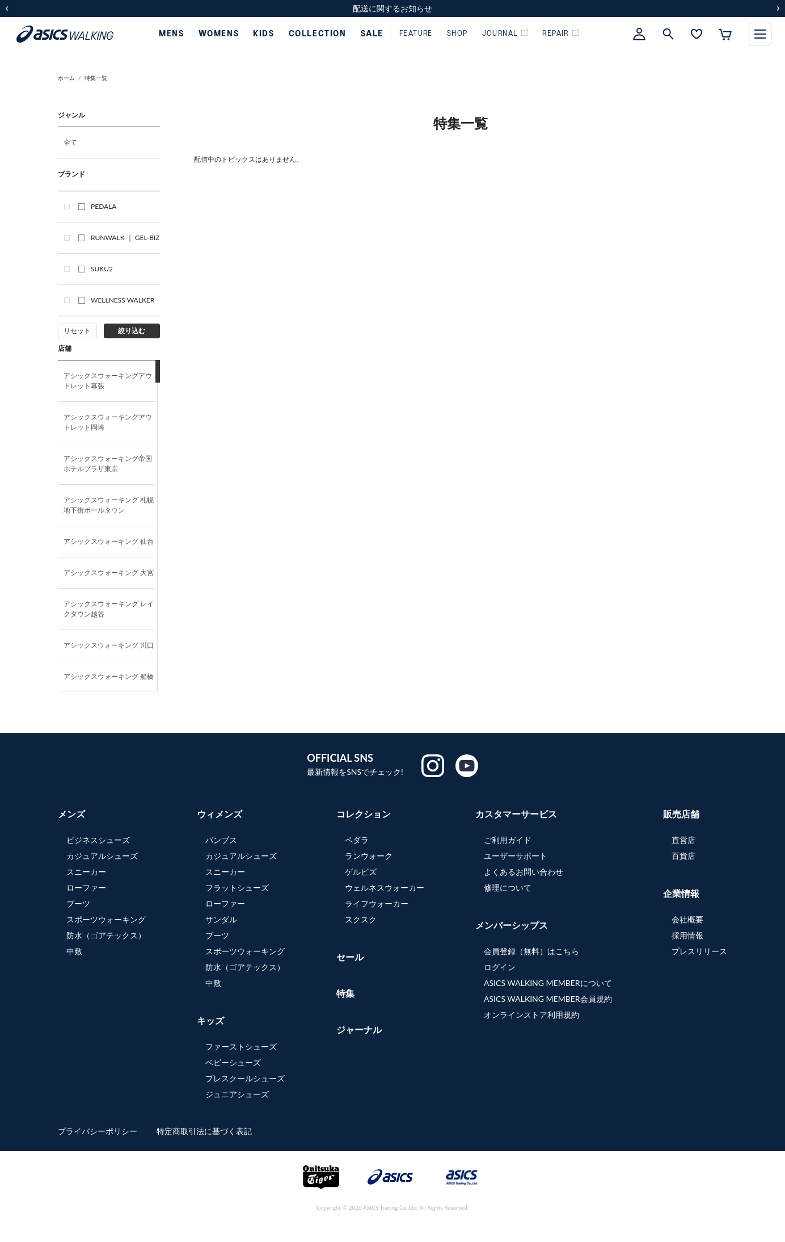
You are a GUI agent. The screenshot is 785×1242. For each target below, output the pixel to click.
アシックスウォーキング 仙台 (112, 541)
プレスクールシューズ (245, 1078)
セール (350, 956)
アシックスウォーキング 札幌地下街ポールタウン (109, 505)
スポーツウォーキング (106, 919)
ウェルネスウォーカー (384, 887)
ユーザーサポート (515, 856)
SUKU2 (95, 269)
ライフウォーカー (376, 903)
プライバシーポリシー (99, 1131)
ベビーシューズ (233, 1062)
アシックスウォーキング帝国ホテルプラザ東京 (108, 463)
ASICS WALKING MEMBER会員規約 (548, 999)
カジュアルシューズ (102, 856)
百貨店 (683, 856)
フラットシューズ (237, 887)
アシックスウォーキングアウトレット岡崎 (108, 422)
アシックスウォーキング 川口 (112, 645)
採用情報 (687, 935)
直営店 (683, 840)
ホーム (66, 77)
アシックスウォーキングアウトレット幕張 (108, 380)
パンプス (221, 840)
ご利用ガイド (507, 840)
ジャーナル (359, 1029)
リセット (77, 330)
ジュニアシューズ (237, 1094)
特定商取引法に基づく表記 (204, 1131)
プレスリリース (699, 951)
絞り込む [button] (131, 330)
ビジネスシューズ (98, 840)
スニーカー (86, 871)
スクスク (361, 919)
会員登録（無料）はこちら (531, 951)
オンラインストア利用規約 (531, 1014)
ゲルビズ (361, 871)
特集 (345, 993)
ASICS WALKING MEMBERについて (548, 983)
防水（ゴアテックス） (106, 935)
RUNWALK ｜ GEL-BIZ (119, 237)
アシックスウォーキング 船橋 (112, 676)
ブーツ (78, 903)
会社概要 (687, 919)
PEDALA (97, 206)
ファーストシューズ (241, 1046)
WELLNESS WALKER (116, 300)
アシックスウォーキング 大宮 (112, 572)
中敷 (74, 951)
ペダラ (357, 840)
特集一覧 (96, 77)
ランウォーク (368, 856)
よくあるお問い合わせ (523, 871)
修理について (507, 887)
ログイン (500, 967)
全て (70, 142)
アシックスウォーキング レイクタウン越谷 (109, 608)
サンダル (221, 919)
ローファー (86, 887)
